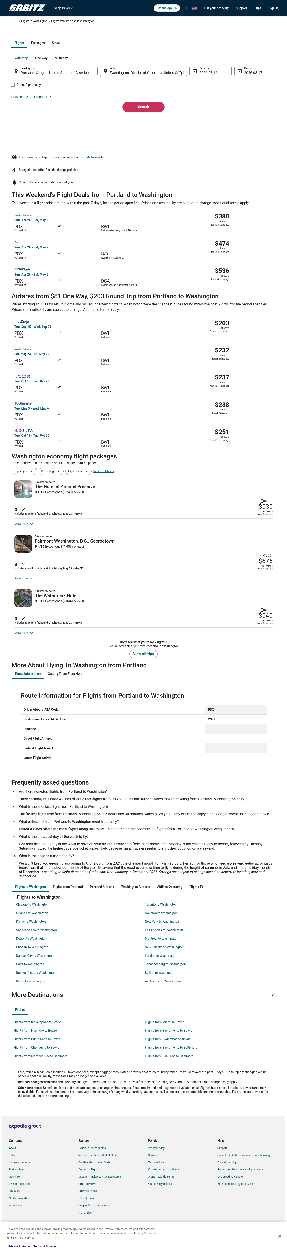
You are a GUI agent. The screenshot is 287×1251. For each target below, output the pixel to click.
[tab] (125, 91)
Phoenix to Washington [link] (32, 954)
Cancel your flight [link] (227, 1169)
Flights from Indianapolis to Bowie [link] (37, 1029)
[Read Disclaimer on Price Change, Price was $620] (249, 416)
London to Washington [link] (160, 963)
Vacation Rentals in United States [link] (98, 1162)
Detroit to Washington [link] (31, 946)
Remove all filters (103, 402)
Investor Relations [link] (19, 1191)
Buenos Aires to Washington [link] (35, 980)
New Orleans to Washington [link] (164, 954)
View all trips (143, 661)
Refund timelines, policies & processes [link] (240, 1177)
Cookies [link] (153, 1162)
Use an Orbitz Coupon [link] (230, 1184)
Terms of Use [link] (156, 1169)
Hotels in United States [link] (92, 1155)
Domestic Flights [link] (88, 1177)
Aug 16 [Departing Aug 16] (202, 121)
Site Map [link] (14, 1198)
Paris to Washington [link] (30, 971)
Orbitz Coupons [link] (87, 1198)
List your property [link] (19, 1169)
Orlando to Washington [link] (32, 920)
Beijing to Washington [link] (160, 980)
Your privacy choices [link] (160, 1191)
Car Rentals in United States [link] (95, 1169)
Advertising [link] (15, 1212)
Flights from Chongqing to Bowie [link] (36, 1055)
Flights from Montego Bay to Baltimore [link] (40, 1063)
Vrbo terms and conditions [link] (164, 1177)
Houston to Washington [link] (161, 920)
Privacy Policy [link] (156, 1155)
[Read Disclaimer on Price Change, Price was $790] (249, 496)
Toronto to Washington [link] (161, 912)
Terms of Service (44, 1246)
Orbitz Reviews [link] (87, 1191)
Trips (257, 8)
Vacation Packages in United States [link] (99, 1184)
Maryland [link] (77, 21)
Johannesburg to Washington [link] (165, 971)
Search (143, 147)
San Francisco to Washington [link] (36, 937)
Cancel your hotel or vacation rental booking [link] (243, 1162)
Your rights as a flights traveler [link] (235, 1191)
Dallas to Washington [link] (31, 929)
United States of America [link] (53, 21)
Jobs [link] (12, 1162)
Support (241, 8)
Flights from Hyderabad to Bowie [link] (167, 1046)
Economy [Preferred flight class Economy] (253, 106)
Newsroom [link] (15, 1184)
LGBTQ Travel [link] (86, 1205)
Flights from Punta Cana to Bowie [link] (36, 1046)
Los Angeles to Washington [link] (164, 937)
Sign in (273, 8)
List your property (216, 8)
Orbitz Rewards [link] (18, 1205)
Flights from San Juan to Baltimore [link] (169, 1063)
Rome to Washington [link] (30, 988)
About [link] (12, 1155)
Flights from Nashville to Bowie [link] (35, 1038)
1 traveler (230, 106)
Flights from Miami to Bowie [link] (164, 1029)
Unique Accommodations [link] (93, 1212)
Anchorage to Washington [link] (163, 988)
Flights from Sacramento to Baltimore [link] (171, 1055)
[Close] (280, 1236)
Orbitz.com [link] (15, 21)
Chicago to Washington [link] (32, 912)
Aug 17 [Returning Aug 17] (243, 121)
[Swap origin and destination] (103, 119)
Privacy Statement (20, 1246)
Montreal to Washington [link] (161, 946)
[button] (143, 1002)
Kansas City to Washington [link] (35, 963)
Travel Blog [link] (85, 1220)
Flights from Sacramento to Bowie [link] (168, 1038)
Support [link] (222, 1155)
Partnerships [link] (16, 1177)
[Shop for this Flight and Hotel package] (208, 448)
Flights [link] (30, 21)
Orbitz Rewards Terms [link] (161, 1184)
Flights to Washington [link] (100, 21)
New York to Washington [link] (162, 929)
